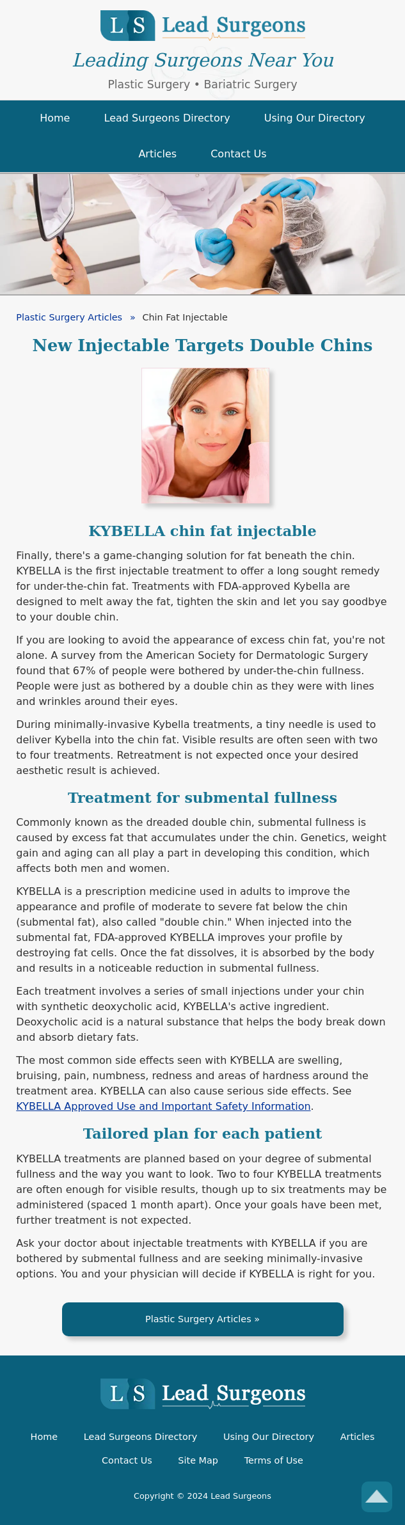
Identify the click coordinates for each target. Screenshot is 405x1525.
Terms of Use (273, 1460)
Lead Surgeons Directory (140, 1437)
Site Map (198, 1460)
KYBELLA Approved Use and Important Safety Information (163, 1106)
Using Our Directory (268, 1437)
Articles (357, 1437)
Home (44, 1437)
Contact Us (127, 1460)
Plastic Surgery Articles (198, 1319)
